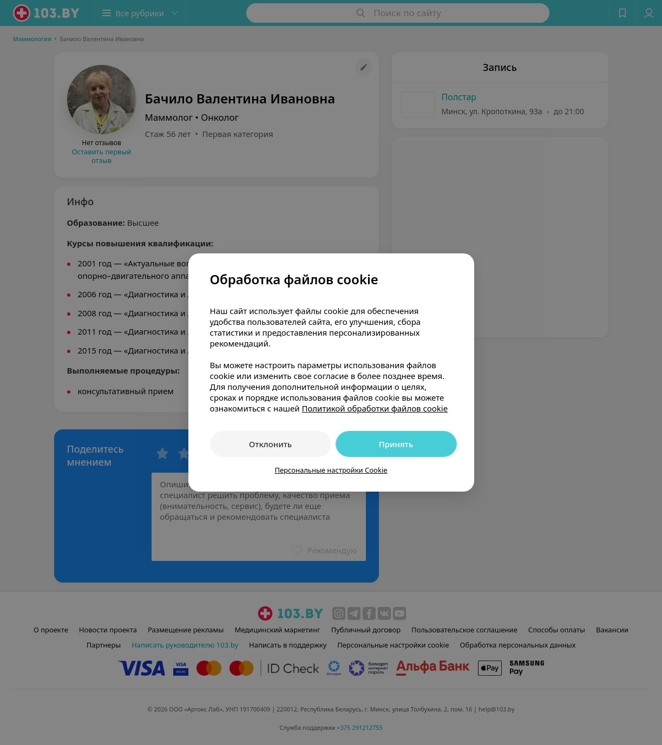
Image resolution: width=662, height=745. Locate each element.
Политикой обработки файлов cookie (374, 408)
